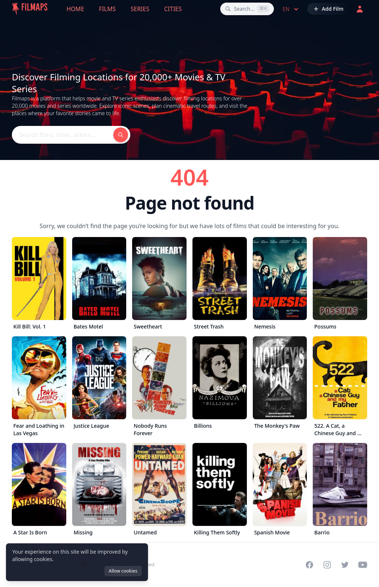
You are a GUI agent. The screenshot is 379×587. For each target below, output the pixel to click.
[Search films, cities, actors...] (247, 9)
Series (140, 9)
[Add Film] (328, 9)
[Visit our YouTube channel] (362, 564)
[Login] (359, 8)
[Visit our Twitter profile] (345, 564)
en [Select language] (291, 9)
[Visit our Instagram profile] (327, 564)
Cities (173, 9)
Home (75, 9)
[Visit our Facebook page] (309, 564)
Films (107, 9)
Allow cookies (123, 571)
